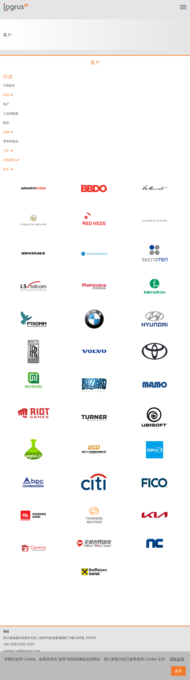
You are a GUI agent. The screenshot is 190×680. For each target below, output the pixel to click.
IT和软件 (9, 85)
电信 (6, 95)
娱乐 (6, 169)
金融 (6, 132)
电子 (6, 104)
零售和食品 (10, 141)
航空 (6, 122)
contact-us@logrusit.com (21, 650)
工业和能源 (10, 113)
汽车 (6, 150)
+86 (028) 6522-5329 (18, 644)
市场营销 (9, 160)
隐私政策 (177, 659)
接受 (178, 671)
